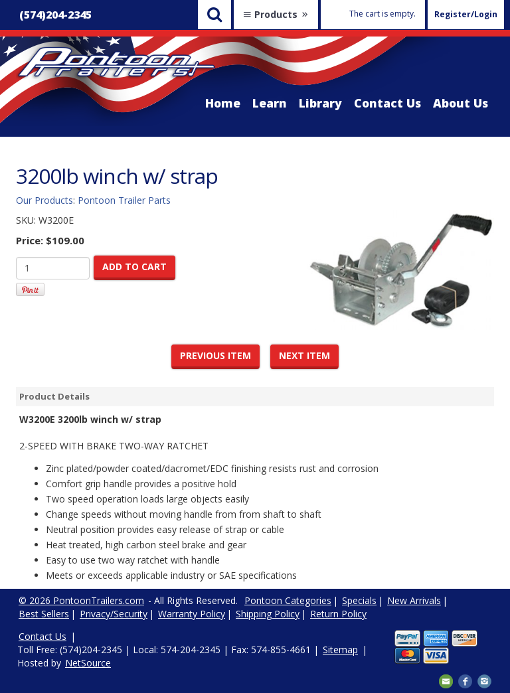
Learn (269, 103)
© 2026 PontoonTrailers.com (81, 600)
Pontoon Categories (287, 600)
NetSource (88, 662)
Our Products (44, 200)
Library (320, 103)
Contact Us (387, 103)
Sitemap (340, 649)
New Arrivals (414, 600)
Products (275, 14)
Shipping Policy (267, 613)
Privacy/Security (113, 613)
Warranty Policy (191, 613)
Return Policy (338, 613)
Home (222, 103)
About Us (460, 103)
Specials (359, 600)
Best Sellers (44, 613)
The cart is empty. (382, 13)
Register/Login (465, 14)
